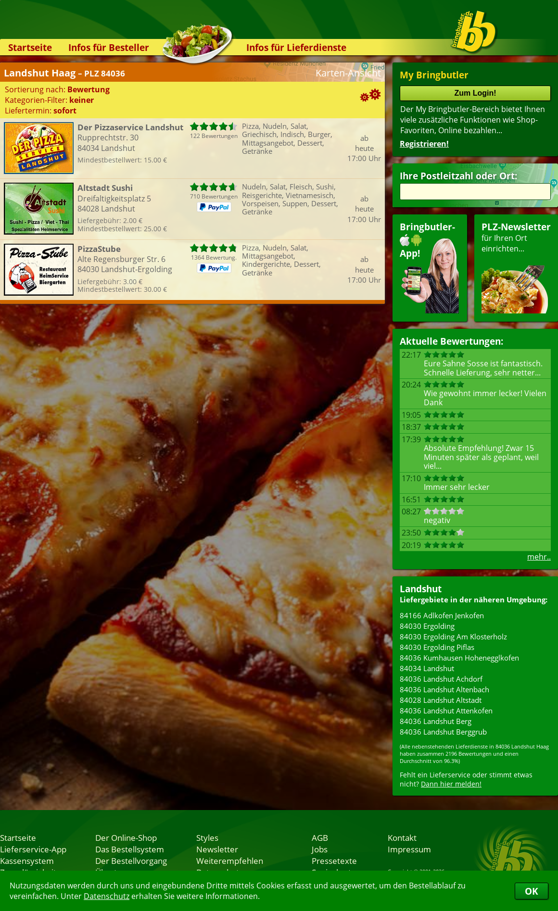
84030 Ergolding (427, 626)
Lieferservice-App (33, 849)
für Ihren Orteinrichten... (516, 267)
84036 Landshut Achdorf (441, 679)
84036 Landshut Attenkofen (446, 710)
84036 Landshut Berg (435, 721)
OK (531, 891)
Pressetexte (334, 860)
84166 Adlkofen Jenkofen (442, 615)
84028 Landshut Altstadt (441, 700)
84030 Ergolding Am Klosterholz (453, 636)
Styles (207, 837)
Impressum (409, 849)
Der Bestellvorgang (131, 860)
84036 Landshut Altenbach (444, 689)
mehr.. (539, 556)
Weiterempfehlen (229, 860)
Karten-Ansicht (348, 72)
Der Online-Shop (126, 837)
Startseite (30, 47)
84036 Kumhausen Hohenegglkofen (459, 657)
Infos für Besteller (108, 47)
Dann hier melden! (451, 783)
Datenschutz (106, 896)
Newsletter (217, 849)
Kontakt (402, 837)
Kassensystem (27, 860)
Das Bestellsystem (129, 849)
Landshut (421, 589)
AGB (320, 837)
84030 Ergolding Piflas (437, 647)
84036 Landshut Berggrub (443, 731)
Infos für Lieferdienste (296, 47)
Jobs (320, 849)
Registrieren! (424, 143)
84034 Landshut (427, 668)
